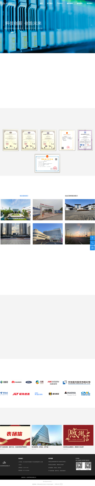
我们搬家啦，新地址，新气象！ (55, 467)
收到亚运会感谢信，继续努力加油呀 (56, 464)
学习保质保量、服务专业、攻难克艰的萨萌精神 (57, 470)
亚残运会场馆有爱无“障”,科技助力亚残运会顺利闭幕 (57, 461)
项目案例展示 (24, 196)
